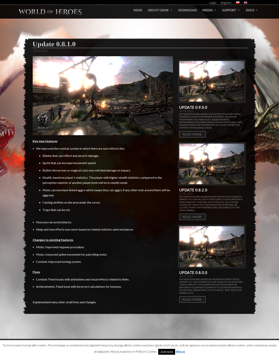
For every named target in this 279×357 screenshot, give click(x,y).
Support (229, 12)
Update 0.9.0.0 (193, 107)
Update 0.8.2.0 (193, 190)
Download (187, 12)
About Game (158, 12)
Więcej (192, 134)
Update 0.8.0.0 (193, 272)
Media (207, 12)
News (138, 12)
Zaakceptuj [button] (166, 351)
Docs (250, 12)
